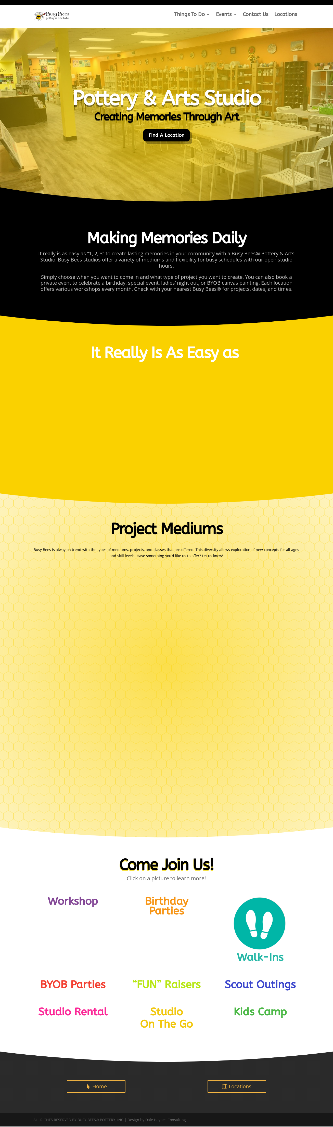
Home (99, 1086)
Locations (285, 15)
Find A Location (166, 135)
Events (224, 15)
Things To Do (189, 15)
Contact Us (255, 15)
